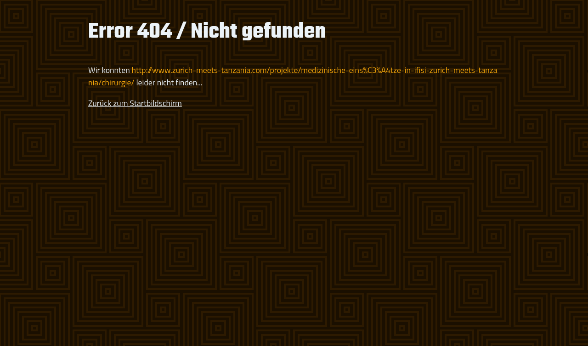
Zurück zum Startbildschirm (135, 103)
